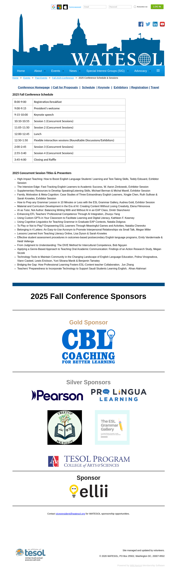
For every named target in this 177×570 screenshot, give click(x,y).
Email (86, 7)
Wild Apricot (136, 565)
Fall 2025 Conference (63, 78)
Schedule (88, 87)
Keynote (104, 87)
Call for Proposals (65, 87)
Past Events (41, 78)
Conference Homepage (34, 87)
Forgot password (75, 7)
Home (15, 78)
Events (26, 78)
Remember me (142, 7)
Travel (155, 87)
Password (113, 7)
